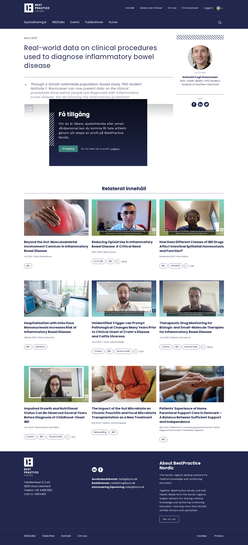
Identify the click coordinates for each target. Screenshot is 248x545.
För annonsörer (190, 7)
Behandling (100, 432)
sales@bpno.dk (134, 487)
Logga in (208, 7)
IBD (28, 265)
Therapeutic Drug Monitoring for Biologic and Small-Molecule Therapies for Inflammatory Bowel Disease (191, 327)
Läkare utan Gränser (151, 7)
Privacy (218, 536)
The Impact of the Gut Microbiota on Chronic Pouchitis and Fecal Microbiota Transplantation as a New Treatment (124, 413)
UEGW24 (175, 265)
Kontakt (130, 7)
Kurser (113, 22)
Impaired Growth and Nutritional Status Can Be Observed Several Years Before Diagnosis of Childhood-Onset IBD (55, 415)
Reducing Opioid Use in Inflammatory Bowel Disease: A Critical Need (122, 244)
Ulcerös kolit (123, 351)
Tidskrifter (48, 536)
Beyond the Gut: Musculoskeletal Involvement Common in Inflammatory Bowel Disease (56, 246)
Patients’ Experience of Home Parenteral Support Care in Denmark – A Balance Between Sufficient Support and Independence (190, 415)
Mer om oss (169, 519)
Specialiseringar (35, 22)
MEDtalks (58, 22)
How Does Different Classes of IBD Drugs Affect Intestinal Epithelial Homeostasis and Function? (191, 246)
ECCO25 (98, 261)
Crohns (98, 351)
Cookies (202, 536)
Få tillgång (68, 148)
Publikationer (94, 22)
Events (75, 22)
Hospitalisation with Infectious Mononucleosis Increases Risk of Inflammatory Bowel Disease (50, 327)
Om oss (172, 7)
